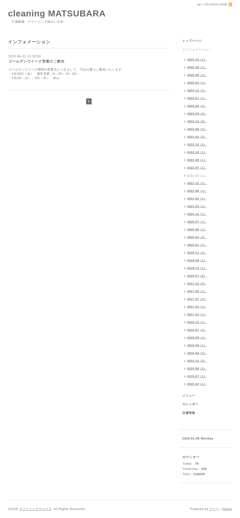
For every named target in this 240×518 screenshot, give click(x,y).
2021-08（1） (197, 190)
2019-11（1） (197, 252)
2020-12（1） (197, 214)
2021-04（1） (197, 198)
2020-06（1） (197, 229)
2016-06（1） (197, 337)
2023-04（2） (197, 136)
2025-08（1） (197, 75)
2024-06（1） (197, 105)
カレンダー (190, 404)
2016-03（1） (197, 353)
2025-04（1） (197, 82)
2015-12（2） (197, 360)
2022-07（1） (197, 167)
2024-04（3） (197, 113)
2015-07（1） (197, 376)
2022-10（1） (197, 152)
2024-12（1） (197, 90)
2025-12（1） (197, 59)
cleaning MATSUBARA (57, 13)
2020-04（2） (197, 237)
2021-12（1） (197, 183)
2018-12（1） (197, 268)
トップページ (192, 41)
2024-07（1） (197, 98)
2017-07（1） (197, 298)
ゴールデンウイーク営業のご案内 (36, 61)
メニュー (188, 395)
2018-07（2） (197, 275)
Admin (227, 509)
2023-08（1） (197, 129)
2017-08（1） (197, 291)
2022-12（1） (197, 144)
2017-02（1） (197, 314)
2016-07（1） (197, 329)
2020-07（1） (197, 221)
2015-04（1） (197, 383)
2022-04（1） (197, 175)
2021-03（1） (197, 206)
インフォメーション (196, 49)
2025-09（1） (197, 67)
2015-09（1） (197, 368)
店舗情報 (188, 413)
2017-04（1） (197, 306)
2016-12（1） (197, 322)
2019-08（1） (197, 260)
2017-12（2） (197, 283)
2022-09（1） (197, 159)
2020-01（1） (197, 244)
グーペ (214, 509)
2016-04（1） (197, 345)
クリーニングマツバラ (35, 509)
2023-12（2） (197, 121)
